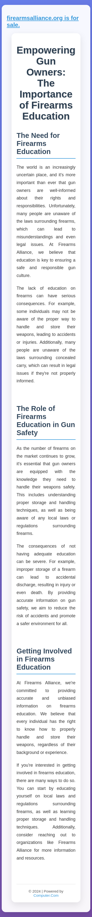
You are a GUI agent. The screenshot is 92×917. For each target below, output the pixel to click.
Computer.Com (45, 895)
